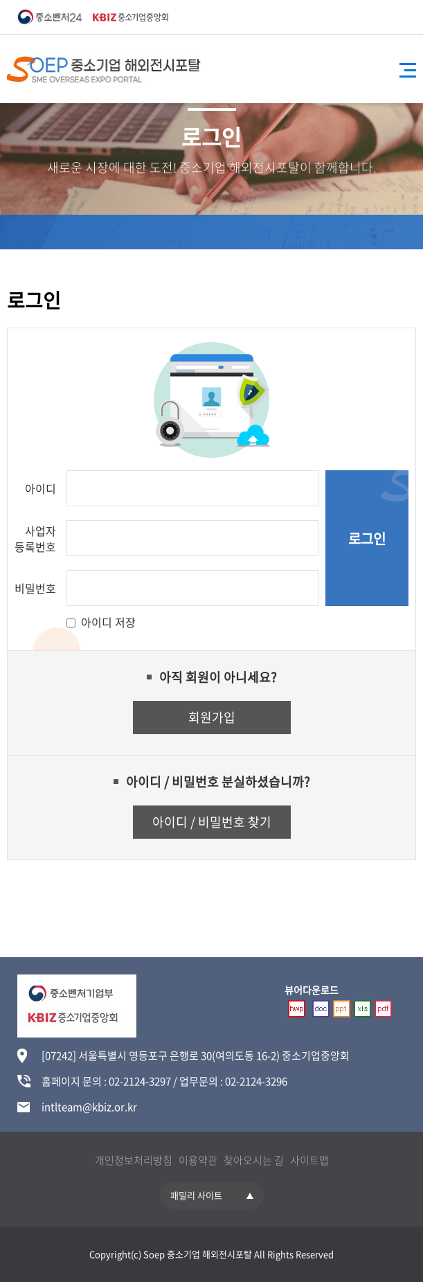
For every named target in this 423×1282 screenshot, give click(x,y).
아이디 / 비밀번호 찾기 (211, 821)
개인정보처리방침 (133, 1160)
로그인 (367, 538)
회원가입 (211, 717)
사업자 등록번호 (35, 539)
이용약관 (198, 1160)
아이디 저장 (108, 622)
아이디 (40, 488)
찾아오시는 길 (254, 1160)
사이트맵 (309, 1160)
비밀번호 (35, 588)
